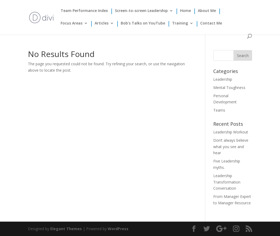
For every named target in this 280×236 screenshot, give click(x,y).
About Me (207, 11)
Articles (101, 23)
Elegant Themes (66, 228)
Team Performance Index (84, 11)
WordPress (118, 228)
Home (185, 11)
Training (180, 23)
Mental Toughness (229, 87)
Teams (219, 110)
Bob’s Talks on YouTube (143, 23)
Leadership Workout (230, 132)
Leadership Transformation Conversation (226, 182)
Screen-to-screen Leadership (141, 11)
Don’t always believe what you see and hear (230, 147)
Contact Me (211, 23)
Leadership (222, 79)
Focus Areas (71, 23)
